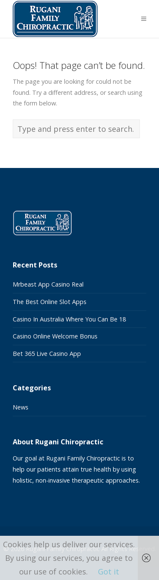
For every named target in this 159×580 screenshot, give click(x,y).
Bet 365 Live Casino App (47, 354)
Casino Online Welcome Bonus (55, 336)
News (20, 407)
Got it (108, 571)
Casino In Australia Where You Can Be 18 (69, 319)
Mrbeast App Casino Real (48, 284)
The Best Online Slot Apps (49, 302)
